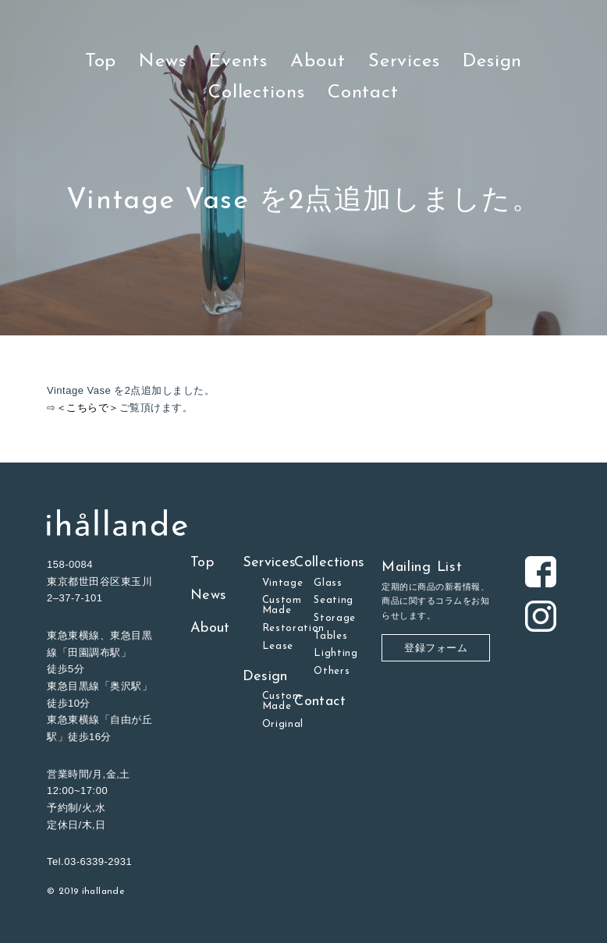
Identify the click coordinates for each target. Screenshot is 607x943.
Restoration (293, 628)
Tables (330, 636)
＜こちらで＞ (87, 407)
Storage (335, 618)
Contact (363, 92)
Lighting (335, 653)
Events (238, 61)
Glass (328, 583)
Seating (333, 600)
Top (101, 61)
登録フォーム (435, 648)
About (318, 61)
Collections (256, 92)
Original (283, 724)
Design (492, 61)
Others (332, 671)
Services (404, 61)
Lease (277, 646)
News (162, 61)
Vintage (283, 583)
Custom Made (282, 605)
